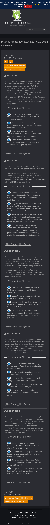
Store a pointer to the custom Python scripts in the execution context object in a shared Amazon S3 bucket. (23, 445)
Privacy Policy (18, 518)
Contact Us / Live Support (19, 513)
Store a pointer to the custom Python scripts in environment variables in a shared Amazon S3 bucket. (24, 462)
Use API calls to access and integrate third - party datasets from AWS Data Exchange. (23, 289)
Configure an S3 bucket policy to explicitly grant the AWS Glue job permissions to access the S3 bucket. (24, 125)
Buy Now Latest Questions (16, 501)
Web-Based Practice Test (14, 69)
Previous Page (12, 498)
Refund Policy (32, 518)
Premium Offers (21, 515)
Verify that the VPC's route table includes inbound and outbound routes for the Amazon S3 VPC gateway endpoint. (24, 142)
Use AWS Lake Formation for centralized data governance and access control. (22, 392)
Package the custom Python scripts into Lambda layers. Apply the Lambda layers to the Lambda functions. (24, 454)
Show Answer (11, 154)
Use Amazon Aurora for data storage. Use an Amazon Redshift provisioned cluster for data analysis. (24, 366)
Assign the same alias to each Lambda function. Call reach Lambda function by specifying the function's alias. (24, 471)
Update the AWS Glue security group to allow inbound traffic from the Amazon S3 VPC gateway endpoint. (24, 116)
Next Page (26, 498)
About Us (35, 513)
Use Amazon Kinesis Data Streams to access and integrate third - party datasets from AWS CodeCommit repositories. (24, 304)
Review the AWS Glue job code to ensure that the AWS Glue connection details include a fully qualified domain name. (24, 133)
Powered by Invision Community (19, 524)
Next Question (24, 154)
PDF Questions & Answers (15, 66)
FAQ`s (31, 515)
